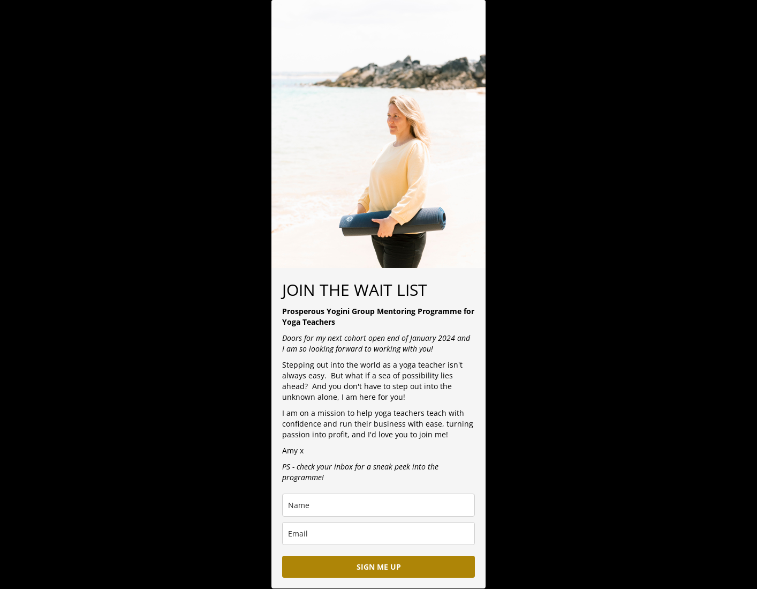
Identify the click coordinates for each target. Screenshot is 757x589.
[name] (378, 505)
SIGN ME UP (379, 567)
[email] (378, 533)
